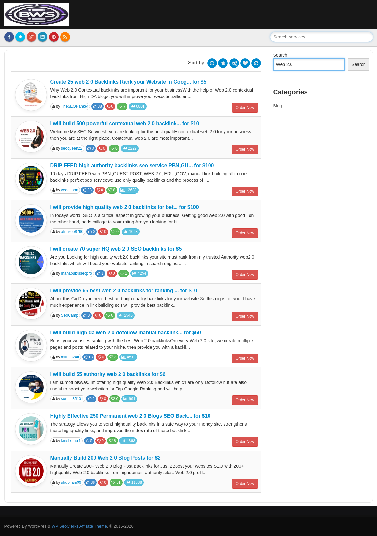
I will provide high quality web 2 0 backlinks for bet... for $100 (124, 207)
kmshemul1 (71, 441)
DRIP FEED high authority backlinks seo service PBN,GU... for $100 (132, 165)
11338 (134, 482)
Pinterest (54, 37)
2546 (126, 315)
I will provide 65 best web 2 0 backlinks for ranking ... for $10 (123, 290)
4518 (128, 357)
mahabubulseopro (76, 273)
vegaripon (69, 190)
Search (280, 55)
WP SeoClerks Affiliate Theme (79, 526)
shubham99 (71, 482)
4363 (128, 441)
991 (129, 399)
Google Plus (31, 37)
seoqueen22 (71, 148)
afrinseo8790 (72, 232)
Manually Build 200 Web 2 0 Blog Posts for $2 (105, 458)
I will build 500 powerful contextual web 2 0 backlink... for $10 (124, 123)
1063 (131, 232)
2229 (130, 148)
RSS (65, 37)
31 (116, 482)
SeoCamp (69, 315)
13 (88, 357)
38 (97, 106)
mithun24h (70, 357)
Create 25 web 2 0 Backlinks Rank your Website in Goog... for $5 (128, 82)
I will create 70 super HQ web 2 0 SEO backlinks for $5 (116, 249)
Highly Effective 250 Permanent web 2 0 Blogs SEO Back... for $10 (130, 416)
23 (87, 190)
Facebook (9, 37)
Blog (277, 105)
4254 (139, 273)
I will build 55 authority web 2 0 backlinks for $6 (108, 374)
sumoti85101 (72, 399)
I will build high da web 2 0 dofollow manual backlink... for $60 (125, 332)
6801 (138, 106)
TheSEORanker (74, 106)
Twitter (20, 37)
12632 (128, 190)
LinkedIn (42, 37)
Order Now (244, 107)
